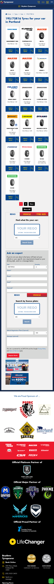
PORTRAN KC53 (27, 41)
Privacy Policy (42, 349)
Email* (9, 282)
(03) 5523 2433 (11, 559)
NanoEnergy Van (12, 41)
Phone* (9, 276)
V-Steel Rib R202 (42, 99)
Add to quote (10, 50)
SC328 (42, 159)
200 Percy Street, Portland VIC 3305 (11, 553)
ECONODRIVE (27, 128)
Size (8, 264)
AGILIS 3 (41, 70)
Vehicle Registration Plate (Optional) (17, 330)
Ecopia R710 (27, 99)
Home (8, 14)
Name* (9, 270)
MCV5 (12, 70)
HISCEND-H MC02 (42, 128)
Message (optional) (12, 336)
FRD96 (12, 159)
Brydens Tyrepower (27, 6)
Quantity (37, 264)
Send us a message (9, 564)
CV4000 (27, 159)
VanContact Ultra (12, 129)
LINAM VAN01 (12, 99)
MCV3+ (42, 41)
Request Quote (13, 355)
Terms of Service (14, 351)
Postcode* (10, 288)
